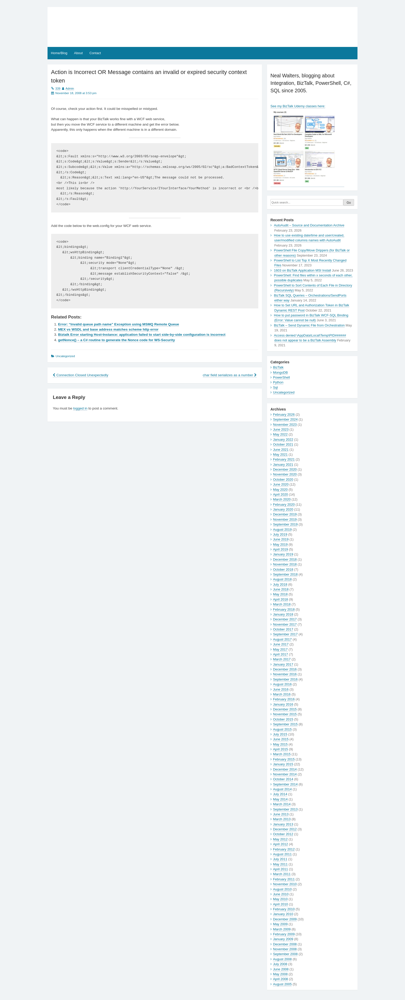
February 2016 (284, 699)
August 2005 (282, 984)
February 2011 (284, 879)
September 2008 (285, 954)
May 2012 (280, 839)
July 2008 (280, 964)
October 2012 (283, 834)
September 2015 (285, 724)
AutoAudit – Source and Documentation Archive (309, 225)
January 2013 (283, 824)
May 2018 (280, 594)
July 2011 (280, 859)
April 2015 (280, 749)
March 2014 (282, 804)
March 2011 (282, 874)
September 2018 (285, 574)
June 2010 (281, 894)
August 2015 (282, 729)
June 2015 (281, 739)
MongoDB (280, 372)
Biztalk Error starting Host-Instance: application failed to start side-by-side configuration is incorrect (141, 335)
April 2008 (280, 979)
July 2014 (280, 794)
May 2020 (280, 489)
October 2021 (283, 444)
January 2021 (283, 464)
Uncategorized (283, 392)
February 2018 (284, 609)
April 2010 (280, 904)
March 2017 (282, 659)
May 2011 (280, 864)
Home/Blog (59, 53)
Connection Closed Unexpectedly (80, 375)
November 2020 (285, 474)
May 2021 (280, 454)
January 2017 (283, 664)
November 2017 (285, 624)
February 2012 (284, 849)
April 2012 (280, 844)
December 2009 (285, 919)
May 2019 (280, 544)
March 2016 (282, 694)
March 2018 (282, 604)
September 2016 (285, 679)
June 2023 (281, 429)
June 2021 (281, 450)
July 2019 (280, 534)
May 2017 (280, 649)
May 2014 (280, 799)
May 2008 (280, 974)
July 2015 (280, 734)
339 (57, 88)
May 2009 (280, 924)
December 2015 (285, 709)
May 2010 (280, 899)
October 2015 (283, 719)
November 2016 (285, 674)
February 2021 (284, 459)
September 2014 (285, 784)
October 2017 (283, 629)
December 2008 (285, 944)
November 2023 (285, 425)
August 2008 (282, 959)
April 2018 (280, 599)
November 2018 (285, 564)
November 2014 (285, 774)
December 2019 (285, 514)
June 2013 (281, 814)
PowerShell (281, 377)
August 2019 (282, 529)
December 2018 (285, 559)
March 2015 (282, 754)
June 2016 (281, 689)
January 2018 (283, 614)
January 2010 (283, 914)
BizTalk (278, 367)
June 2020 (281, 484)
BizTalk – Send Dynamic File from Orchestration (309, 325)
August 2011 (282, 854)
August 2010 (282, 889)
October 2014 (283, 779)
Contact (95, 53)
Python (278, 382)
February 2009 (284, 934)
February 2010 (284, 909)
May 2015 (280, 744)
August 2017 (282, 639)
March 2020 (282, 499)
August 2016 (282, 684)
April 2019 (280, 549)
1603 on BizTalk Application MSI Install (302, 270)
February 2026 (284, 414)
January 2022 (283, 439)
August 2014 (282, 789)
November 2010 (285, 884)
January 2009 (283, 939)
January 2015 (283, 764)
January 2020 (283, 509)
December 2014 (285, 769)
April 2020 (280, 494)
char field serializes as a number (230, 375)
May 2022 (280, 434)
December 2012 (285, 829)
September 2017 (285, 634)
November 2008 (285, 949)
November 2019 (285, 519)
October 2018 (283, 569)
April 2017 (280, 654)
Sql (275, 387)
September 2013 (285, 809)
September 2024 (285, 419)
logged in (80, 408)
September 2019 (285, 524)
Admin (70, 88)
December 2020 (285, 469)
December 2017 (285, 619)
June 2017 (281, 644)
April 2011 (280, 869)
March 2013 (282, 819)
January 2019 (283, 554)
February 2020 (284, 504)
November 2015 (285, 714)
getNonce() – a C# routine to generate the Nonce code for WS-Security (116, 340)
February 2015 (284, 759)
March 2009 (282, 929)
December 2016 (285, 669)
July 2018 (280, 584)
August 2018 (282, 579)
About (78, 53)
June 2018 (281, 589)
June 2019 (281, 539)
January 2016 (283, 704)
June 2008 (281, 969)
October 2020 (283, 479)
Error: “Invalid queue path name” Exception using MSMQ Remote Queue (118, 324)
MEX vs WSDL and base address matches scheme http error (108, 329)
